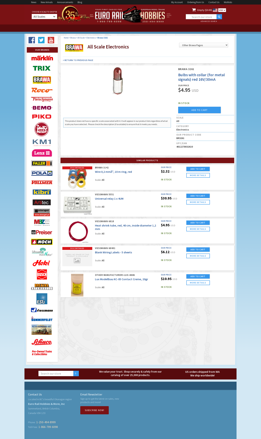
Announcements (65, 2)
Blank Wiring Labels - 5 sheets (113, 252)
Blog (80, 2)
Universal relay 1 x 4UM (109, 198)
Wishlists (228, 2)
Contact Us (213, 2)
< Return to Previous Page (78, 60)
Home (66, 37)
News (33, 2)
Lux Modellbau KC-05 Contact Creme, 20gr (121, 279)
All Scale (81, 37)
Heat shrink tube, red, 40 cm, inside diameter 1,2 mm (125, 227)
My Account (177, 2)
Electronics (91, 37)
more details (198, 175)
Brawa (73, 37)
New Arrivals (47, 2)
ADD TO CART (197, 169)
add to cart (199, 110)
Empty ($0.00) (204, 10)
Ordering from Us (195, 2)
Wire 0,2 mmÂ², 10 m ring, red (113, 171)
